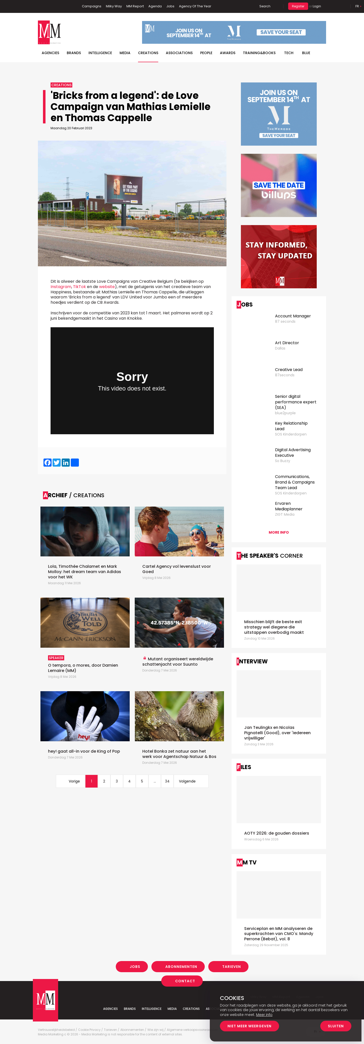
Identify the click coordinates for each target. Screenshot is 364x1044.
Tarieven (231, 966)
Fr (357, 6)
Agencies (50, 52)
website (107, 287)
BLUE (306, 52)
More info (279, 532)
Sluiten (336, 1026)
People (206, 52)
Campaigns (91, 6)
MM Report (135, 6)
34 (167, 781)
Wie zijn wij (155, 1030)
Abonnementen (181, 966)
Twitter (57, 6)
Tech (288, 52)
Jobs (170, 6)
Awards (227, 52)
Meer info (264, 1014)
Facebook (42, 6)
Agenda (155, 6)
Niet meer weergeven (249, 1026)
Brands (74, 52)
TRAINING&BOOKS (259, 52)
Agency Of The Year (195, 6)
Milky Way (114, 6)
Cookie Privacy (89, 1030)
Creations (148, 52)
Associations (179, 52)
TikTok (79, 287)
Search (264, 6)
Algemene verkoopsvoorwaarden (192, 1030)
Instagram (65, 6)
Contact (185, 981)
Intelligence (100, 52)
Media (125, 52)
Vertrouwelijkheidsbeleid (56, 1030)
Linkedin (49, 6)
